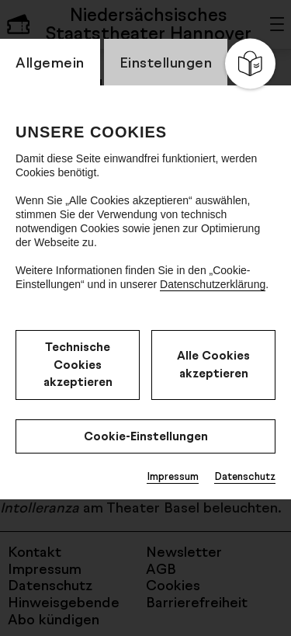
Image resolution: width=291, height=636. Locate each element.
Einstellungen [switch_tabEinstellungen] (166, 62)
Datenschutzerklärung (212, 284)
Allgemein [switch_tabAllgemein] (50, 62)
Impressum (173, 476)
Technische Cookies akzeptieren (78, 364)
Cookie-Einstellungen (146, 436)
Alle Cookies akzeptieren (213, 364)
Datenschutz (244, 476)
